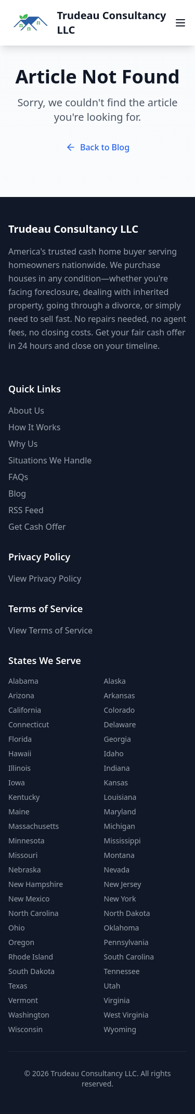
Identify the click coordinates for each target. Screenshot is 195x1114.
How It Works (34, 427)
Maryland (120, 811)
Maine (19, 811)
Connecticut (28, 724)
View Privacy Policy (44, 578)
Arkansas (119, 695)
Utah (112, 986)
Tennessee (122, 971)
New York (120, 899)
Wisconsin (25, 1029)
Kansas (116, 782)
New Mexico (28, 899)
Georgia (117, 739)
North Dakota (127, 913)
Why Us (22, 443)
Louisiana (120, 797)
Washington (28, 1015)
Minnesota (26, 840)
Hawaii (19, 753)
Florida (20, 739)
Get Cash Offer (37, 526)
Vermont (23, 1000)
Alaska (115, 681)
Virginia (117, 1000)
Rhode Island (30, 957)
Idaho (114, 753)
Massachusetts (33, 826)
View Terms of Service (50, 630)
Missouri (22, 855)
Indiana (117, 768)
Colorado (119, 710)
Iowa (16, 782)
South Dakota (31, 971)
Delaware (120, 724)
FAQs (18, 477)
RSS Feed (26, 510)
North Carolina (33, 913)
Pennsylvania (126, 942)
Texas (17, 986)
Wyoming (120, 1029)
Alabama (23, 681)
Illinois (19, 768)
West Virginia (126, 1015)
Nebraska (24, 870)
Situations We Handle (50, 460)
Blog (17, 493)
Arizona (21, 695)
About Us (26, 410)
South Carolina (129, 957)
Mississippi (122, 840)
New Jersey (122, 884)
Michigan (119, 826)
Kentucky (24, 797)
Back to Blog (97, 147)
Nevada (117, 870)
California (24, 710)
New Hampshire (35, 884)
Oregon (21, 942)
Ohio (16, 928)
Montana (119, 855)
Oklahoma (121, 928)
